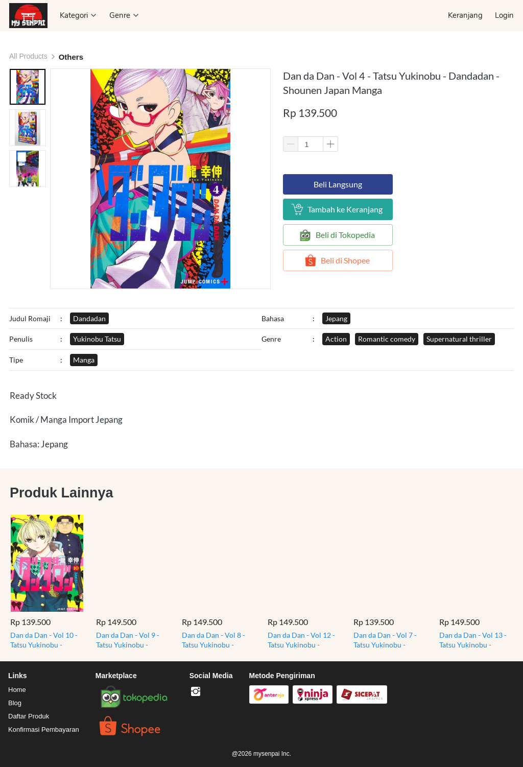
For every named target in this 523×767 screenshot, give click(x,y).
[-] (195, 692)
